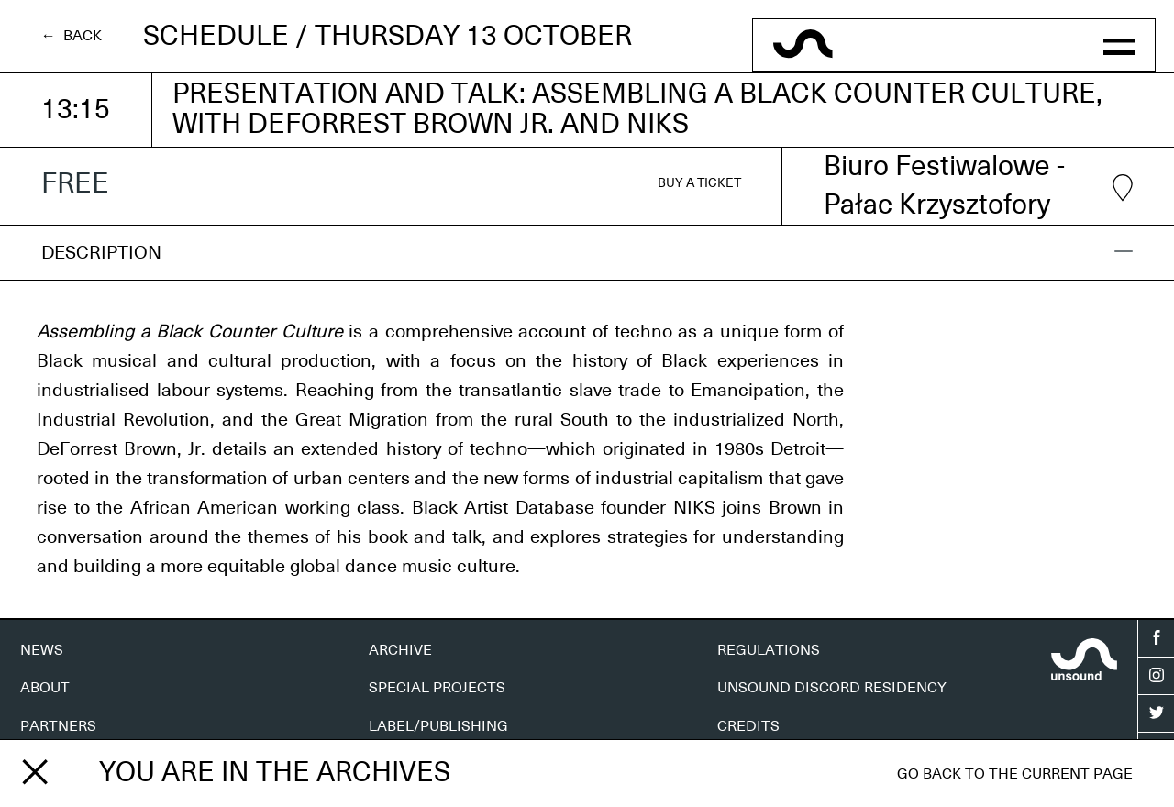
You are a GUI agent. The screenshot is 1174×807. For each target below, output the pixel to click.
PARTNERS (58, 726)
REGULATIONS (768, 650)
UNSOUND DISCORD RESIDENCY (832, 687)
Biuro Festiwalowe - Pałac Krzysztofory (978, 186)
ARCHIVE (400, 650)
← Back (71, 35)
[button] (1118, 45)
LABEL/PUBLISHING (438, 726)
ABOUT (45, 687)
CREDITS (748, 726)
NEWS (41, 650)
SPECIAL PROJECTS (437, 687)
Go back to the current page (1015, 774)
